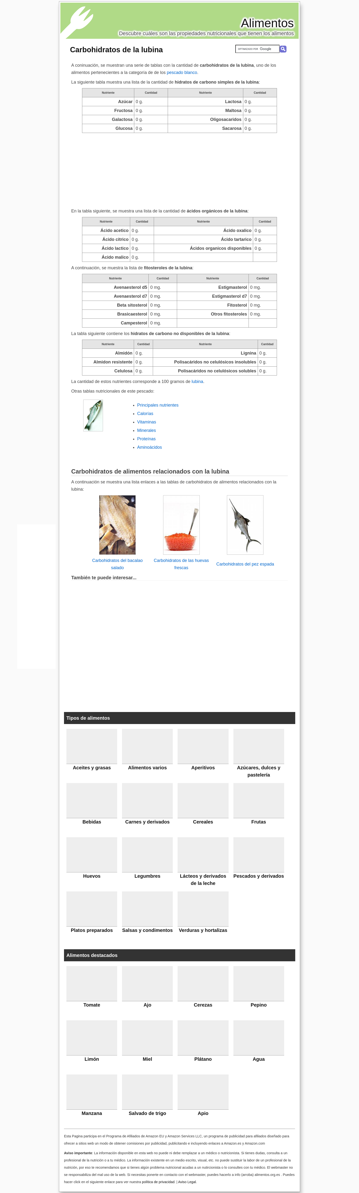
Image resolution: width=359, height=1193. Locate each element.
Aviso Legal (187, 1182)
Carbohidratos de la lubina (116, 50)
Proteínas (146, 438)
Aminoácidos (149, 447)
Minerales (146, 430)
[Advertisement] (179, 169)
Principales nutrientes (158, 405)
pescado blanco (182, 72)
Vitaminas (146, 422)
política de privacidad (158, 1182)
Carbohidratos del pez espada (245, 564)
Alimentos (267, 23)
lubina (197, 381)
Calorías (145, 413)
